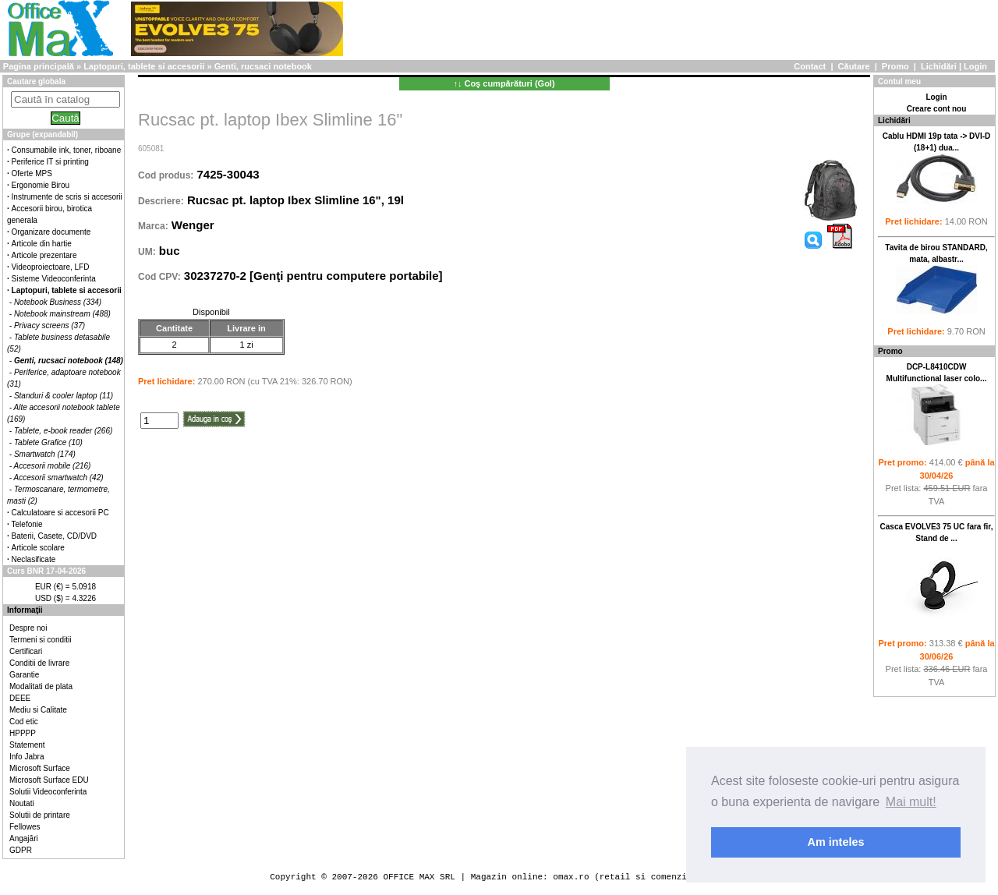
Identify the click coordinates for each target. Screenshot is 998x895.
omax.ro (571, 877)
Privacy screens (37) (49, 325)
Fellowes (24, 826)
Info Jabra (26, 756)
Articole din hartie (42, 243)
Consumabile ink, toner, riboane (67, 150)
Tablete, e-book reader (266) (63, 430)
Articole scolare (38, 547)
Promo (895, 66)
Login (975, 66)
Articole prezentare (44, 255)
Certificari (25, 651)
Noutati (21, 803)
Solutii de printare (39, 815)
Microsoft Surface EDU (49, 780)
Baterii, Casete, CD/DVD (54, 536)
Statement (27, 745)
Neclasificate (34, 559)
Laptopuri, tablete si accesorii (143, 66)
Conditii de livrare (39, 663)
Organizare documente (51, 232)
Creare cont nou (937, 108)
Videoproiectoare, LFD (51, 267)
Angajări (23, 838)
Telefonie (27, 524)
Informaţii (25, 610)
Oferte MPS (32, 173)
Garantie (24, 674)
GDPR (20, 850)
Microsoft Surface (39, 768)
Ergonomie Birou (40, 185)
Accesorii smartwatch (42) (59, 477)
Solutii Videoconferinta (48, 791)
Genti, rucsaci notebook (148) (68, 360)
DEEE (19, 698)
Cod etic (23, 721)
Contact (810, 66)
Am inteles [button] (836, 842)
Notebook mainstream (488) (62, 314)
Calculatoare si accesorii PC (60, 512)
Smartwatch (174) (45, 454)
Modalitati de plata (41, 686)
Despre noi (28, 628)
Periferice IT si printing (50, 161)
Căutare (854, 66)
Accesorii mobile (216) (52, 466)
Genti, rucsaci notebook (263, 66)
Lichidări (939, 66)
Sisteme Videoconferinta (54, 278)
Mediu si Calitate (38, 710)
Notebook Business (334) (57, 302)
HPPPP (22, 733)
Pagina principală (38, 66)
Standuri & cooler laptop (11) (63, 395)
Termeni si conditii (40, 639)
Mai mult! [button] (911, 801)
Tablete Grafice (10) (48, 442)
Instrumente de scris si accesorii (67, 197)
